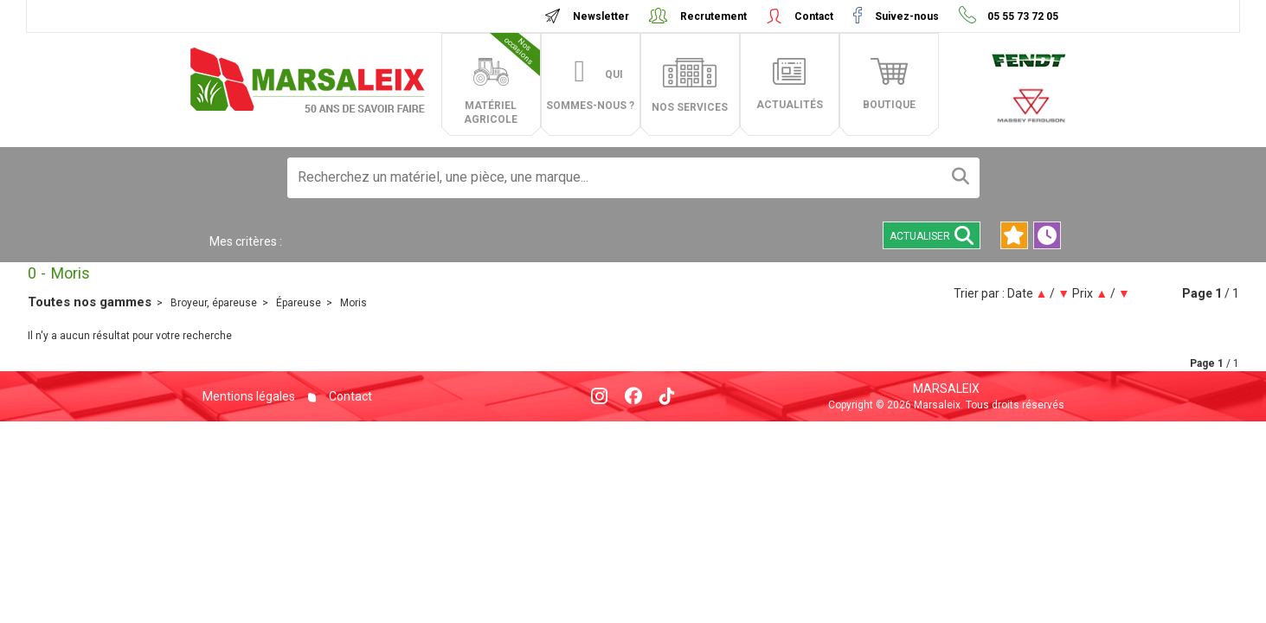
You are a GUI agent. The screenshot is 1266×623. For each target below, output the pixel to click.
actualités (789, 105)
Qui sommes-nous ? (590, 90)
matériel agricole (502, 79)
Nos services (690, 107)
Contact (814, 16)
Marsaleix (946, 388)
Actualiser (932, 235)
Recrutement (713, 16)
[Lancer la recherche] (960, 177)
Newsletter (601, 16)
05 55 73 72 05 (1021, 16)
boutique (889, 105)
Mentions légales (248, 396)
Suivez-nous (906, 16)
